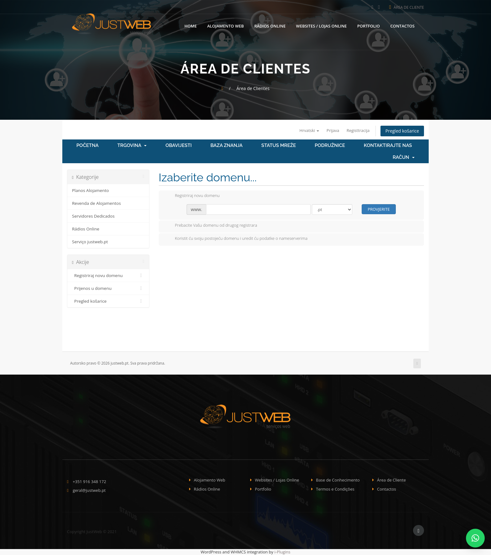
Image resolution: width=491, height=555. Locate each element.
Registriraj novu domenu (108, 275)
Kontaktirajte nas (388, 145)
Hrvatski (309, 130)
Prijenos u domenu (108, 288)
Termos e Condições (335, 489)
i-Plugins (282, 552)
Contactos (402, 26)
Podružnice (330, 145)
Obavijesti (178, 145)
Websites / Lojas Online (321, 26)
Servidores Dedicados (93, 216)
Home (190, 26)
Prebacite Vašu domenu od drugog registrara (211, 225)
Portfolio (368, 26)
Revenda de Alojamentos (96, 203)
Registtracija (358, 130)
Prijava (333, 130)
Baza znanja (226, 145)
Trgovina (132, 145)
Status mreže (278, 145)
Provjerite (379, 209)
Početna (87, 145)
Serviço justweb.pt (90, 242)
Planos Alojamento (90, 190)
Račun (404, 157)
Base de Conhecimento (338, 480)
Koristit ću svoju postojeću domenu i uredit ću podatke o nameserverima (236, 238)
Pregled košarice (402, 131)
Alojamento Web (225, 26)
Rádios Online (270, 26)
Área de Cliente (406, 7)
